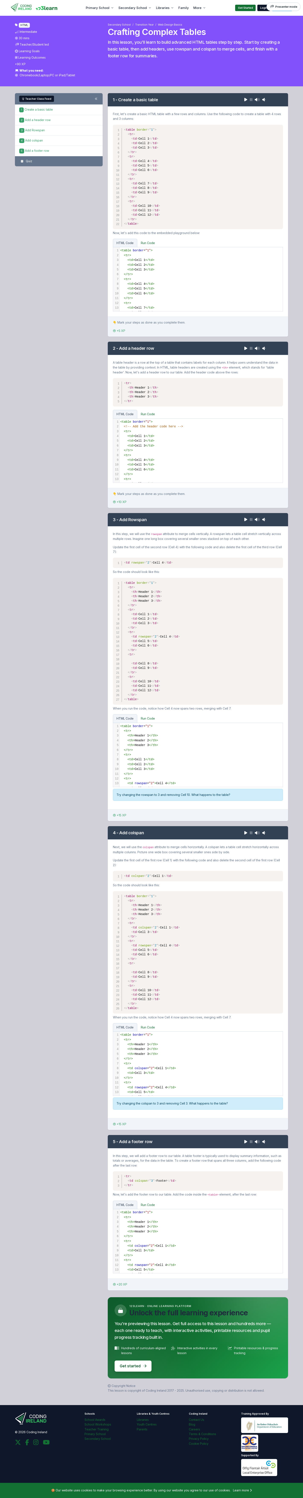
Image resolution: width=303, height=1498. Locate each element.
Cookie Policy (198, 1443)
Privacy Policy (199, 1438)
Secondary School (132, 8)
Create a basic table (36, 109)
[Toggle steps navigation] (96, 99)
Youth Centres (147, 1424)
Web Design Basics (170, 24)
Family (183, 8)
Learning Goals (27, 51)
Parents (142, 1429)
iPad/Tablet (67, 75)
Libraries (162, 8)
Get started (133, 1366)
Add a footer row (34, 150)
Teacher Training (96, 1429)
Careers (194, 1429)
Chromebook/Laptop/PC (35, 75)
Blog (192, 1424)
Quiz (25, 161)
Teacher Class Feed (36, 98)
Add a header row (35, 120)
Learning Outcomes (30, 57)
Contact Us (196, 1419)
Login (263, 7)
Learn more (242, 1490)
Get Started (245, 7)
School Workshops (97, 1424)
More (197, 8)
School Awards (94, 1419)
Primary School (97, 8)
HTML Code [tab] (125, 243)
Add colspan (31, 140)
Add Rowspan (32, 130)
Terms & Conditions (202, 1434)
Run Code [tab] (148, 243)
